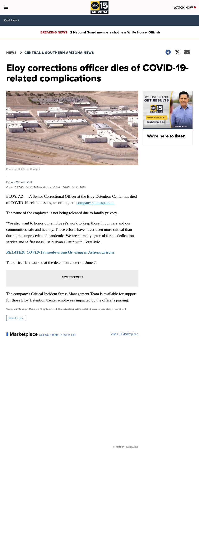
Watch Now (185, 7)
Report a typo (16, 318)
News (11, 52)
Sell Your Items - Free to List (57, 334)
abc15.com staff (21, 182)
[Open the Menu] (6, 7)
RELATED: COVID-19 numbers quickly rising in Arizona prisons (60, 252)
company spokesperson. (96, 202)
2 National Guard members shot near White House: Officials (115, 32)
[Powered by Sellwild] (132, 446)
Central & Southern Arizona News (59, 52)
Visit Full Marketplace (124, 334)
